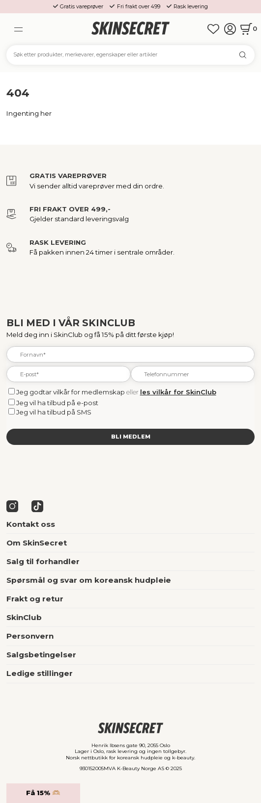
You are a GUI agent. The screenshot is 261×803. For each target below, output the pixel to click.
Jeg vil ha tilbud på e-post (57, 403)
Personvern (30, 636)
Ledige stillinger (39, 673)
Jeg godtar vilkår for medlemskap (70, 392)
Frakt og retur (34, 598)
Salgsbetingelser (41, 654)
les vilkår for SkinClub (178, 392)
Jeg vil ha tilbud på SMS (53, 412)
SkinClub (24, 617)
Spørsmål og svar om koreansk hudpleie (88, 580)
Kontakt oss (30, 524)
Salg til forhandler (43, 561)
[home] (130, 29)
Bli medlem (130, 436)
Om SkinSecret (36, 542)
